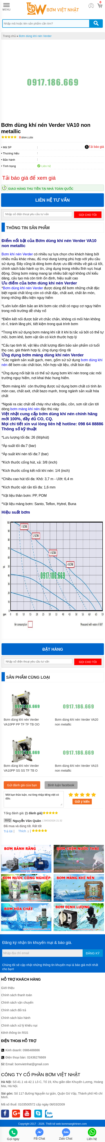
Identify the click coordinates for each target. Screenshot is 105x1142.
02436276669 (36, 1057)
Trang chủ (9, 36)
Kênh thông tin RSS (14, 1032)
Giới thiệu (7, 988)
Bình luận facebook (61, 785)
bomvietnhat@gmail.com (32, 1064)
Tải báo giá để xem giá (29, 178)
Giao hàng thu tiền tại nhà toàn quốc (40, 188)
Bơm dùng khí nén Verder (35, 36)
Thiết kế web (53, 1123)
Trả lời (8, 831)
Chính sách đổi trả (13, 1010)
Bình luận (26, 137)
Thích (20, 831)
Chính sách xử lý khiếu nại (19, 1025)
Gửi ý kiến (82, 801)
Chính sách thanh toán (16, 995)
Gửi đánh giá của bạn (22, 785)
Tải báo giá (94, 147)
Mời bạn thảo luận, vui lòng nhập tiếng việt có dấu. (33, 799)
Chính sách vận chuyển (17, 1002)
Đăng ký (93, 953)
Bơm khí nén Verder (17, 254)
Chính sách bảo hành (15, 1018)
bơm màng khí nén (25, 409)
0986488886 (31, 1050)
